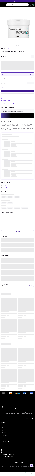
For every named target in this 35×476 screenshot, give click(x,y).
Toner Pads (6, 187)
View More (30, 285)
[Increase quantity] (32, 83)
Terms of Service (29, 466)
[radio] (2, 74)
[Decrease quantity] (28, 83)
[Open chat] (31, 465)
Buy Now (17, 91)
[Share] (32, 56)
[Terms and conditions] (14, 465)
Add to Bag (19, 87)
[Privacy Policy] (23, 465)
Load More (17, 231)
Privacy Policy (22, 466)
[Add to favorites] (2, 88)
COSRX (5, 185)
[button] (17, 115)
